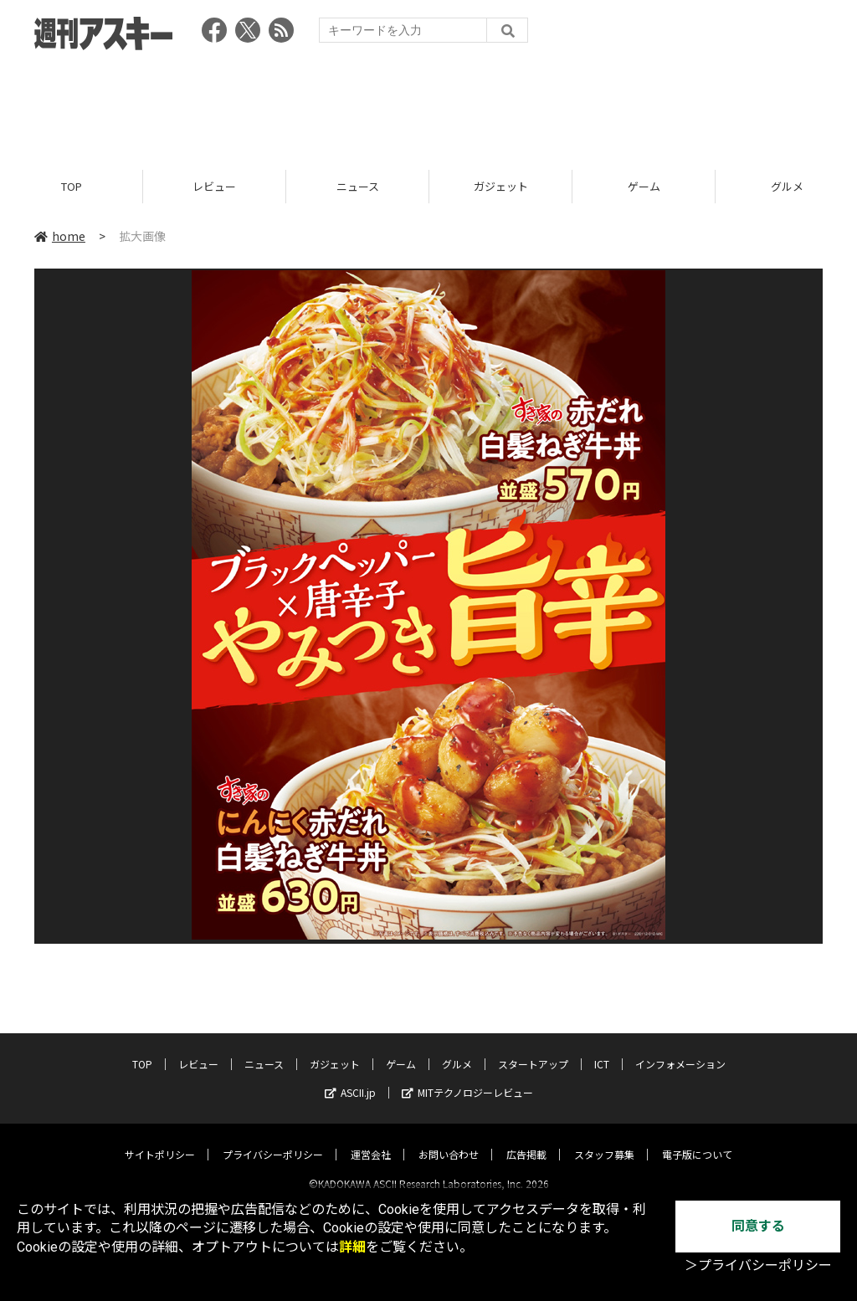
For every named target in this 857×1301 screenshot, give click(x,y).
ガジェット (501, 186)
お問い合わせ (448, 1140)
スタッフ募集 (604, 1140)
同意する (758, 1226)
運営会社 (371, 1140)
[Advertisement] (428, 104)
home (59, 236)
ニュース (357, 186)
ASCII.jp (350, 1078)
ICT (601, 1049)
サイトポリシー (160, 1140)
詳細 (352, 1247)
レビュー (214, 186)
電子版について (697, 1140)
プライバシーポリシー (273, 1140)
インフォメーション (680, 1049)
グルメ (457, 1049)
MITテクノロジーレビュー (467, 1078)
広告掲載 (526, 1140)
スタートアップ (533, 1049)
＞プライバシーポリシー (758, 1265)
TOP (71, 186)
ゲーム (644, 186)
